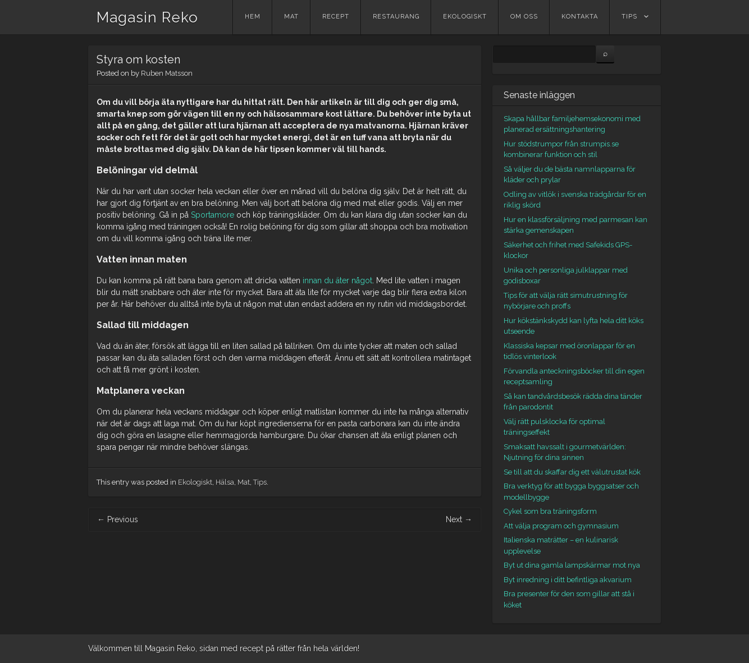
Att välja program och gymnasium (561, 526)
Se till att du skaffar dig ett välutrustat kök (572, 472)
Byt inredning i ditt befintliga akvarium (568, 579)
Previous (117, 519)
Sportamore (212, 214)
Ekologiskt (465, 16)
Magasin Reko (147, 17)
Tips (629, 16)
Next (459, 519)
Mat (291, 16)
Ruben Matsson (167, 73)
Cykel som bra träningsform (550, 511)
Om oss (524, 16)
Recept (335, 16)
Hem (253, 16)
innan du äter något (337, 280)
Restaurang (396, 16)
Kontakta (579, 16)
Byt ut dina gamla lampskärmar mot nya (572, 565)
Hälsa (225, 482)
